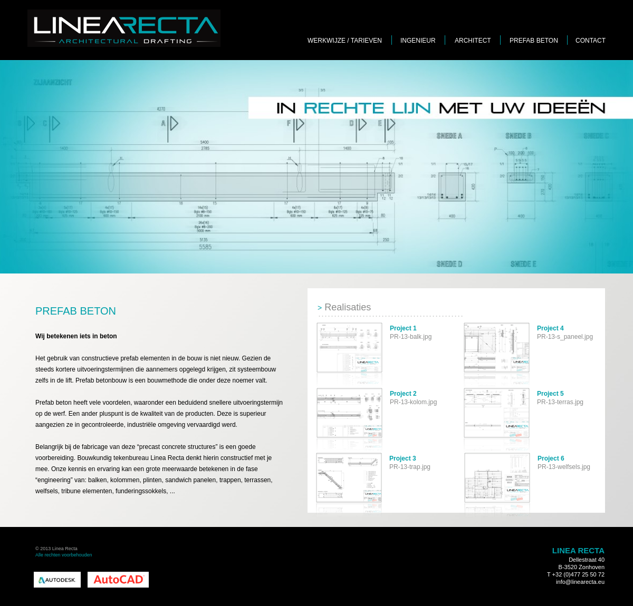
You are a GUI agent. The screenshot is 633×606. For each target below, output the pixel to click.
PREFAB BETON (534, 40)
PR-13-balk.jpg (410, 336)
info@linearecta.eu (580, 582)
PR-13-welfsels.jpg (564, 467)
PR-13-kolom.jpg (413, 402)
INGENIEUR (418, 40)
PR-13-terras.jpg (560, 402)
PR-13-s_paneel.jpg (565, 336)
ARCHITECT (473, 40)
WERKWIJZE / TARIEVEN (345, 40)
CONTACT (591, 40)
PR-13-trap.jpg (409, 467)
